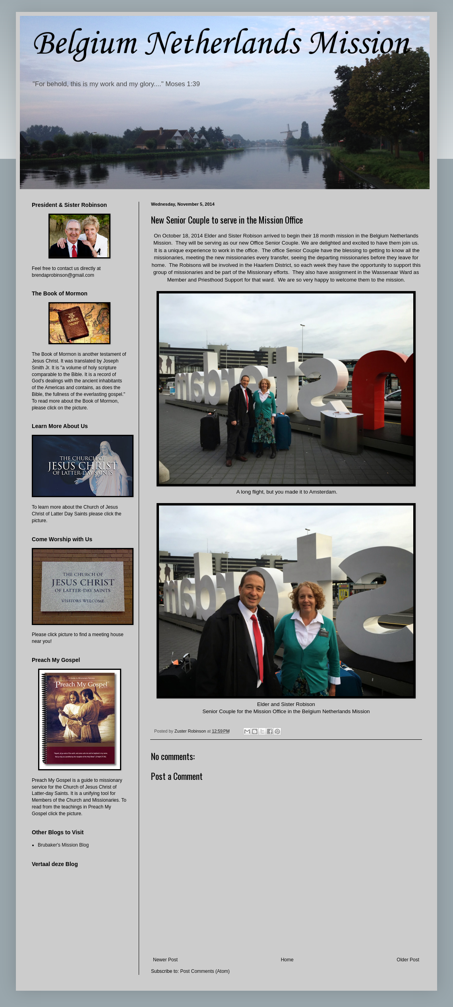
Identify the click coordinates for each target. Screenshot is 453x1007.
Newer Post (165, 960)
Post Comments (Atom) (205, 971)
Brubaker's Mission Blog (63, 845)
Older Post (408, 960)
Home (287, 960)
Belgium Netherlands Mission (220, 44)
